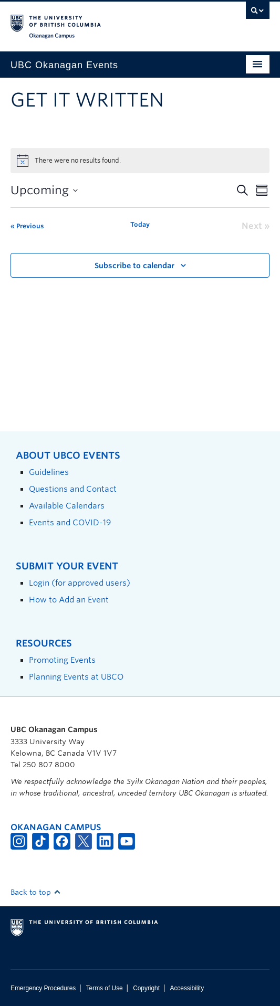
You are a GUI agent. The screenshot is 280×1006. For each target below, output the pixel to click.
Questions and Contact (73, 488)
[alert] (140, 160)
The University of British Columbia (101, 21)
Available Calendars (67, 505)
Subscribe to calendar (134, 265)
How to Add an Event (69, 599)
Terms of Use (104, 988)
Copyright (146, 988)
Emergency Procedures (43, 988)
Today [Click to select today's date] (140, 224)
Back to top (36, 892)
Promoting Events (62, 659)
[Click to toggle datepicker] (44, 190)
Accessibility (187, 988)
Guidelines (49, 472)
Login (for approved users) (79, 582)
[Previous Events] (27, 226)
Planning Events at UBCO (76, 676)
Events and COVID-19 (70, 522)
